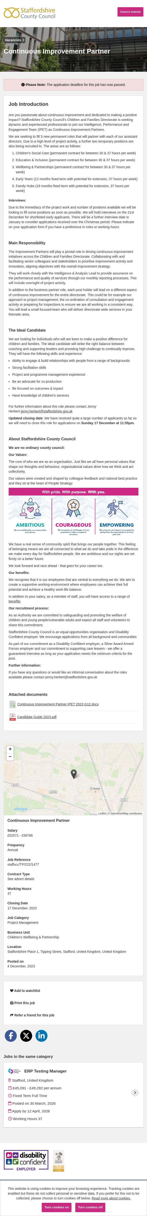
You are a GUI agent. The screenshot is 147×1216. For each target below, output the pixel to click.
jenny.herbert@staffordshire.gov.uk (47, 411)
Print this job (22, 1003)
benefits (14, 601)
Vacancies (14, 40)
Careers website (130, 11)
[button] (74, 774)
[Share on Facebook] (11, 1036)
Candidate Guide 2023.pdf (36, 717)
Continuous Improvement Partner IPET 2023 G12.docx (58, 704)
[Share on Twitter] (26, 1036)
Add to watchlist (25, 991)
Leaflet (102, 813)
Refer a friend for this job (32, 1015)
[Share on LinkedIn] (41, 1036)
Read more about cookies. (111, 1198)
